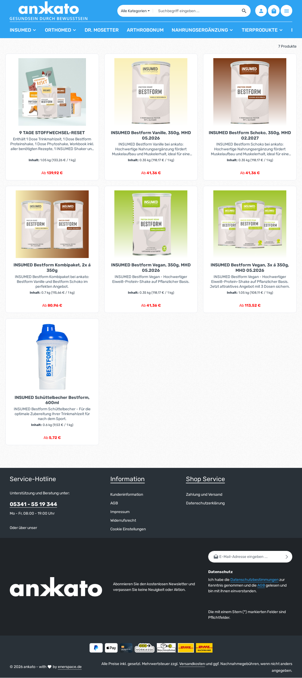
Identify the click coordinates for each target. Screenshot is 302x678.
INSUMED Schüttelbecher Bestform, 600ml (52, 400)
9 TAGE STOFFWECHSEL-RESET (52, 132)
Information (127, 479)
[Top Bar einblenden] (286, 11)
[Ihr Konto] (261, 11)
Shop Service (205, 479)
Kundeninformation (126, 494)
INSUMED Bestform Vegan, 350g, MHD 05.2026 (151, 267)
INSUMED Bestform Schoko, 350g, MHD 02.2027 (250, 135)
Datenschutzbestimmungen (254, 580)
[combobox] (195, 11)
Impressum (120, 512)
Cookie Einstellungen (128, 529)
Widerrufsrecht (123, 520)
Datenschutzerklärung (205, 503)
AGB (114, 503)
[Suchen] (244, 11)
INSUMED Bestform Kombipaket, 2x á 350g (52, 267)
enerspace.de (70, 666)
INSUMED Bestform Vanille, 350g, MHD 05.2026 (151, 135)
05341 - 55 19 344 (33, 504)
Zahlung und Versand (204, 494)
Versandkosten (192, 664)
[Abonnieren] (287, 557)
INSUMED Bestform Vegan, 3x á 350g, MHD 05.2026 (250, 267)
